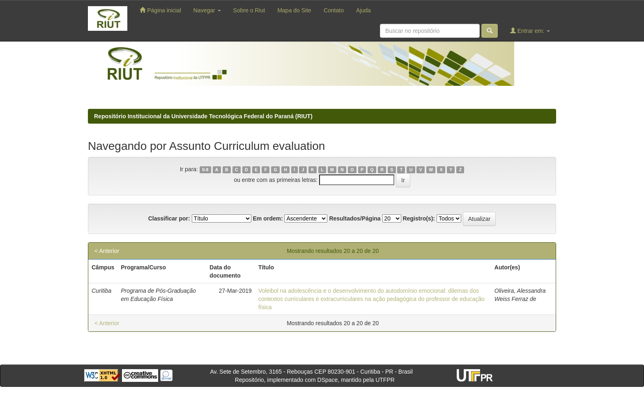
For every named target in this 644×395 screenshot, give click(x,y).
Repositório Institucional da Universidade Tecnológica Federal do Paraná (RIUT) (203, 116)
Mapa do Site (294, 10)
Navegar (207, 10)
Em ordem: (268, 218)
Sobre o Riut (249, 10)
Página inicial (160, 10)
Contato (334, 10)
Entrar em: (530, 30)
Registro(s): (418, 218)
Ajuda (363, 10)
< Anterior (106, 251)
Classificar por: (169, 218)
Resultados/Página (354, 218)
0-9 (205, 169)
